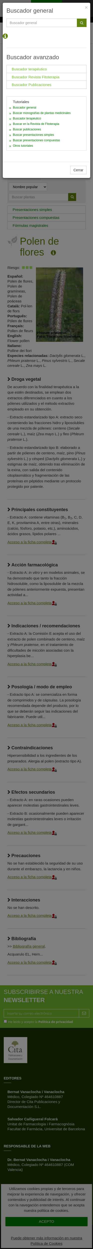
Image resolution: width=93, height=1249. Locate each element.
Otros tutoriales (23, 145)
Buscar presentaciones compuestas (36, 140)
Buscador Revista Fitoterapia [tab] (36, 77)
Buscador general (24, 107)
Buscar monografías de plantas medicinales (42, 113)
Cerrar (78, 170)
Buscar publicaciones (27, 129)
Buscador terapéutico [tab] (29, 69)
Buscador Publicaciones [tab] (31, 85)
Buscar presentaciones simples (33, 135)
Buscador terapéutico (27, 118)
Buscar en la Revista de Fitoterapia (36, 124)
